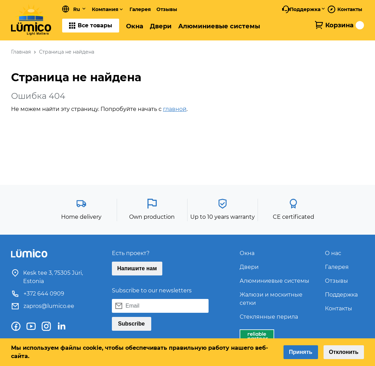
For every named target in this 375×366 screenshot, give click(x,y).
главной (174, 109)
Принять (300, 352)
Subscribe (131, 324)
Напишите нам (137, 268)
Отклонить (343, 352)
